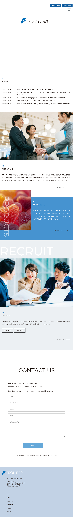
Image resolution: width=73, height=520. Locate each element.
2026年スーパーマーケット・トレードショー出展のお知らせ (35, 89)
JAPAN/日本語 (67, 5)
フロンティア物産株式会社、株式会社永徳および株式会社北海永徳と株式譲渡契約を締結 (43, 104)
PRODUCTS (10, 507)
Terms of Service (50, 458)
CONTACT (10, 514)
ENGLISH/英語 (55, 5)
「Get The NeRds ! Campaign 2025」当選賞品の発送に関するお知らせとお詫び (41, 98)
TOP (8, 497)
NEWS (8, 500)
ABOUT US (10, 504)
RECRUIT (9, 511)
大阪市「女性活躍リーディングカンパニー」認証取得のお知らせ (36, 101)
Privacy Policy (42, 458)
